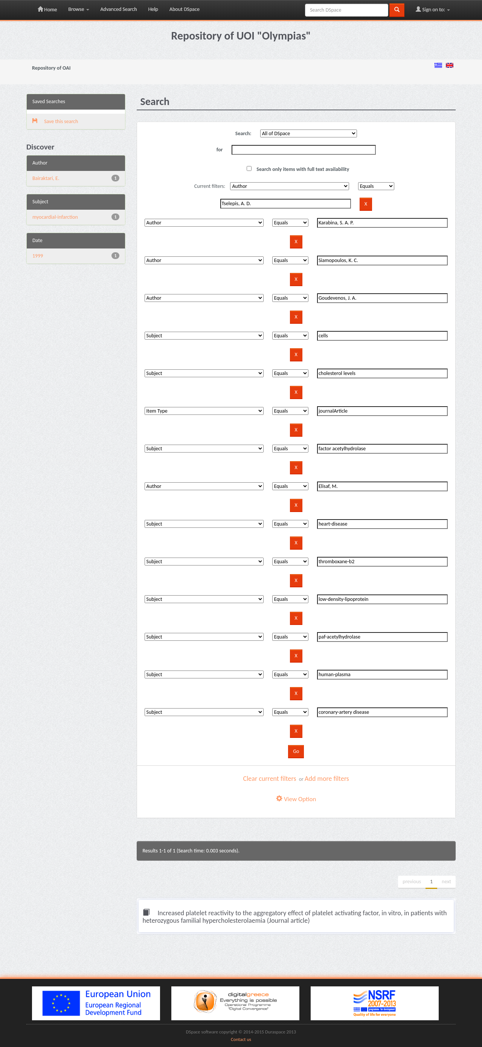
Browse (78, 9)
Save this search (55, 121)
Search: (243, 133)
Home (47, 9)
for (220, 149)
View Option (296, 799)
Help (153, 9)
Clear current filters (269, 778)
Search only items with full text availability (298, 169)
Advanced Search (119, 9)
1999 (37, 256)
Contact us (241, 1039)
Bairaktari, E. (45, 178)
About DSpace (184, 9)
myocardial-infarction (55, 217)
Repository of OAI (51, 68)
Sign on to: (433, 9)
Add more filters (327, 778)
